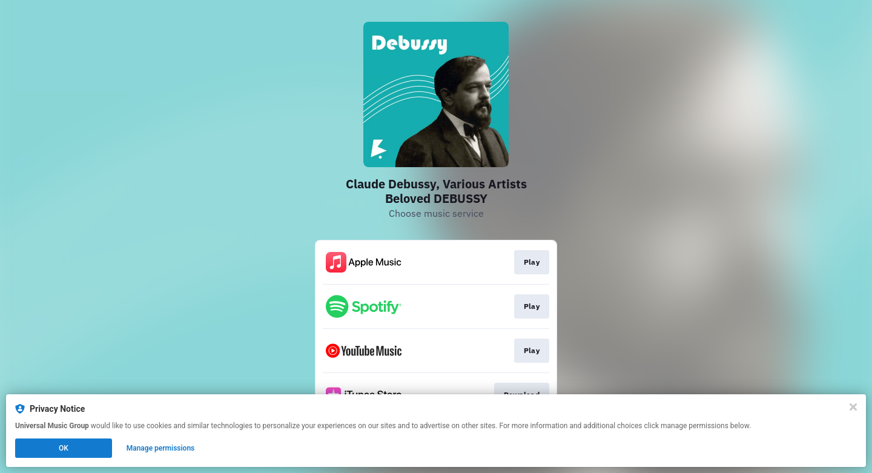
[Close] (853, 407)
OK (63, 448)
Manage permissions (161, 448)
